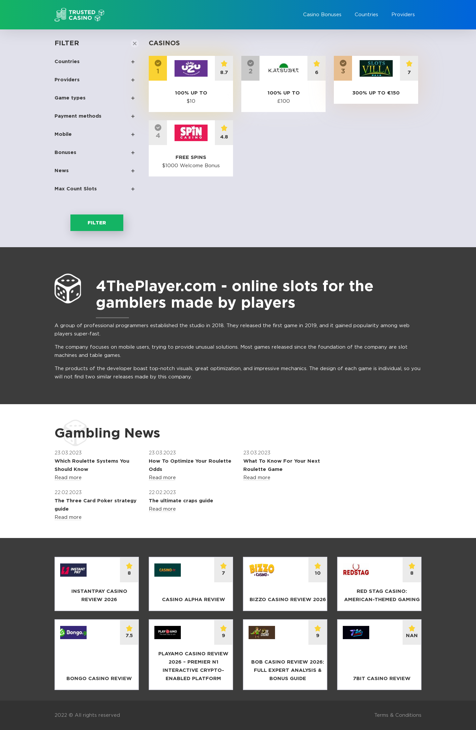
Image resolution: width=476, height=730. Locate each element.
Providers (403, 15)
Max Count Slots (76, 189)
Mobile (63, 134)
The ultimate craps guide (181, 501)
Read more (68, 478)
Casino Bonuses (322, 15)
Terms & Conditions (397, 715)
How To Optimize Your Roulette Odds (190, 465)
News (62, 171)
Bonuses (65, 152)
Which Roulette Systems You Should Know (92, 465)
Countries (366, 15)
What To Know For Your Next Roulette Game (281, 465)
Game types (70, 98)
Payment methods (78, 116)
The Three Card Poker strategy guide (96, 505)
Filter (97, 223)
